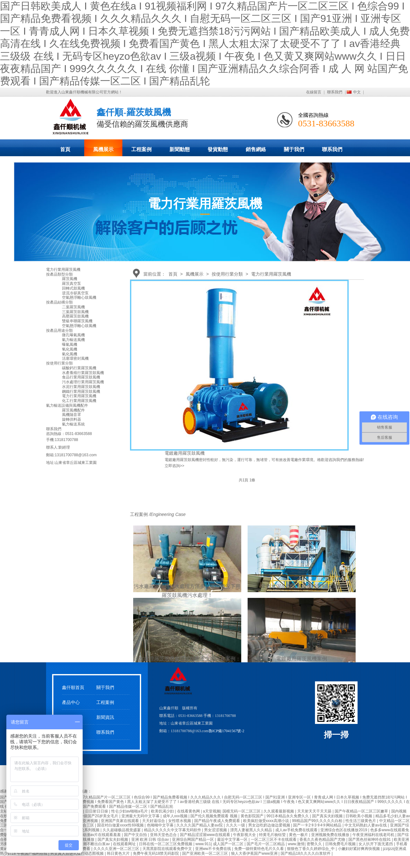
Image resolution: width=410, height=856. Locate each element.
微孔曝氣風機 (73, 335)
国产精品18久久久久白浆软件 (306, 853)
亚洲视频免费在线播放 (330, 835)
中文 (357, 92)
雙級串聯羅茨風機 (77, 321)
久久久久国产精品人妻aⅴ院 (200, 825)
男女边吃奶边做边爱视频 (269, 825)
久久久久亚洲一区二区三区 (116, 848)
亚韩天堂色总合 (164, 835)
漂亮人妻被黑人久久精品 (251, 830)
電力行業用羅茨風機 (271, 274)
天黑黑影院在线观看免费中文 (167, 848)
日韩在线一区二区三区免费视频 (166, 844)
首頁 (65, 149)
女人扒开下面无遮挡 (376, 844)
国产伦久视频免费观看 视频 (214, 816)
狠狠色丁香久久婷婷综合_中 (311, 848)
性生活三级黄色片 (361, 821)
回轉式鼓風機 (73, 288)
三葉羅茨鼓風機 (75, 312)
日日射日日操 (97, 811)
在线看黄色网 (189, 811)
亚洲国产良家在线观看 (120, 821)
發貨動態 (218, 149)
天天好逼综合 (154, 821)
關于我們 (294, 149)
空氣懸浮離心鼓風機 (79, 297)
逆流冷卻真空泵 (75, 293)
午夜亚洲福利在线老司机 (373, 835)
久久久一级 (236, 825)
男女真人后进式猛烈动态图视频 (77, 853)
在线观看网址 (125, 844)
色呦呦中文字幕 (160, 825)
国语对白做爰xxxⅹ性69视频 (121, 825)
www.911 (203, 844)
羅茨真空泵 (71, 283)
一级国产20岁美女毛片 (100, 816)
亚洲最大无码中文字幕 (141, 816)
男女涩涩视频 (216, 830)
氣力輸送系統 (73, 424)
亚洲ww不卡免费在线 (213, 848)
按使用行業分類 (227, 274)
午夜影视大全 (245, 835)
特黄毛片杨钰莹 (273, 835)
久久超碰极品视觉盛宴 (122, 830)
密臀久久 (315, 844)
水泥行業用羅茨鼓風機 (81, 387)
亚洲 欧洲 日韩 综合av (150, 839)
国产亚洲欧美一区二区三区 (205, 853)
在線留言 (313, 92)
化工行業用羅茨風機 (79, 400)
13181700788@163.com (76, 455)
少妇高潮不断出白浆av (91, 844)
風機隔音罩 (71, 414)
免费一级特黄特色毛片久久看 (259, 848)
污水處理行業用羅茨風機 (83, 382)
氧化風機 (69, 349)
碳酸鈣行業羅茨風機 (79, 368)
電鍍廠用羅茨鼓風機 (185, 453)
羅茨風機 (69, 279)
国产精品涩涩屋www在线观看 (205, 835)
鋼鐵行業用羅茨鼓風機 (81, 391)
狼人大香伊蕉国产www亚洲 (254, 853)
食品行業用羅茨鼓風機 (81, 377)
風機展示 (103, 149)
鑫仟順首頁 (73, 687)
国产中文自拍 (136, 835)
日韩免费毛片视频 (341, 844)
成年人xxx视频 (175, 816)
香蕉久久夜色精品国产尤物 (322, 839)
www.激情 (296, 844)
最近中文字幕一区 (233, 839)
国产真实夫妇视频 (328, 816)
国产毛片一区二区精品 (266, 844)
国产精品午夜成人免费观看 (217, 821)
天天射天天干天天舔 (314, 811)
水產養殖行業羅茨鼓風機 (83, 373)
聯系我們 (334, 92)
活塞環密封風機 (75, 358)
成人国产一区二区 (228, 844)
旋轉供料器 (71, 419)
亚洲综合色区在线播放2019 (344, 830)
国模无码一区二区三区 (242, 811)
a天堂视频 (211, 811)
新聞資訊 (105, 717)
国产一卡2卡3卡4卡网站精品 (317, 825)
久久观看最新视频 (279, 811)
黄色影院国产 (252, 816)
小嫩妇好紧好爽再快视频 (359, 848)
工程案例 (141, 149)
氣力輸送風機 (73, 340)
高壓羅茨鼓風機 (75, 316)
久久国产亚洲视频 (83, 821)
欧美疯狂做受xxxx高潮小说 (266, 821)
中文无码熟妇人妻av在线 (366, 825)
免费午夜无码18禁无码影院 (156, 853)
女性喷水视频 (180, 821)
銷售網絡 (256, 149)
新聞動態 (179, 149)
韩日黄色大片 (119, 853)
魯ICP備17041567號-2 (226, 731)
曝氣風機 (69, 344)
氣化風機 (69, 354)
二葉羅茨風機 (73, 307)
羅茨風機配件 (73, 410)
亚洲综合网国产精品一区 (193, 839)
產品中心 (71, 702)
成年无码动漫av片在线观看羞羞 (94, 835)
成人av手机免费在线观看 (296, 830)
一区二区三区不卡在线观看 (274, 839)
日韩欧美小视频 (359, 816)
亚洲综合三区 (83, 825)
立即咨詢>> (174, 466)
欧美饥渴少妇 (163, 811)
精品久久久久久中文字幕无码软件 (173, 830)
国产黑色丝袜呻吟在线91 (370, 839)
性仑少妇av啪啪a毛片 (130, 811)
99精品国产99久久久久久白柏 (317, 821)
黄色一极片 (299, 835)
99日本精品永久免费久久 (288, 816)
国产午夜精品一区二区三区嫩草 (362, 811)
